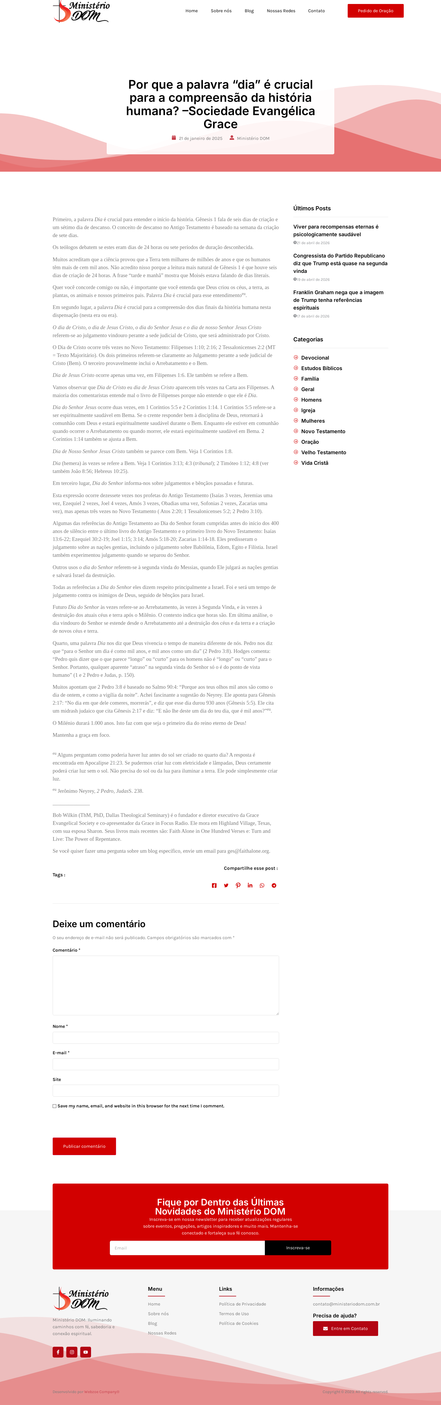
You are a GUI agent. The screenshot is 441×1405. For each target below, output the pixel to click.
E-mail (61, 1052)
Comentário (67, 950)
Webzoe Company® (101, 1391)
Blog (249, 10)
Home (191, 10)
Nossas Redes (281, 10)
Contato (316, 10)
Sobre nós (221, 10)
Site (57, 1079)
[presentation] (92, 1125)
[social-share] (214, 885)
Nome (60, 1026)
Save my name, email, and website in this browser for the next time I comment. (140, 1106)
